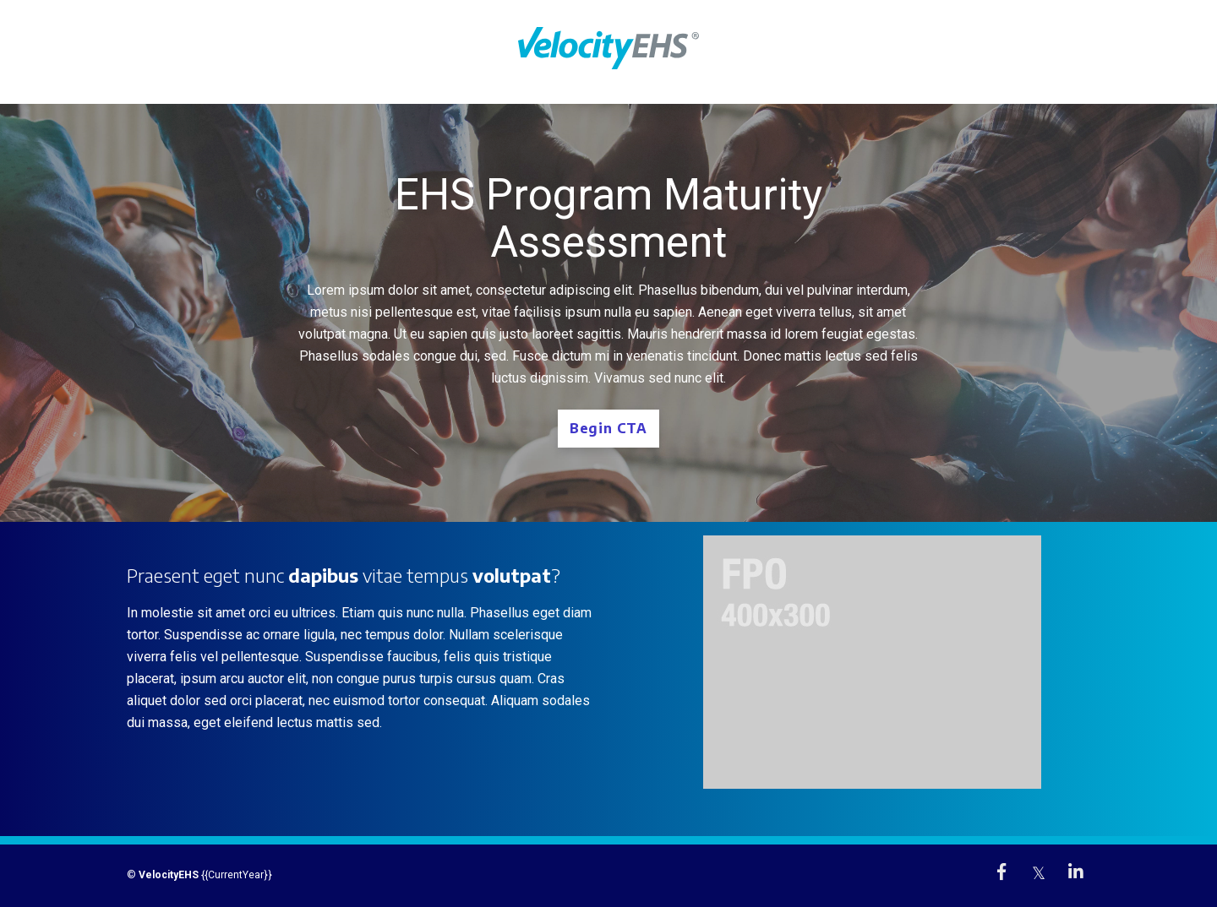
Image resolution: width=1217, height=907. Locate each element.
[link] (1001, 871)
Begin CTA (608, 428)
